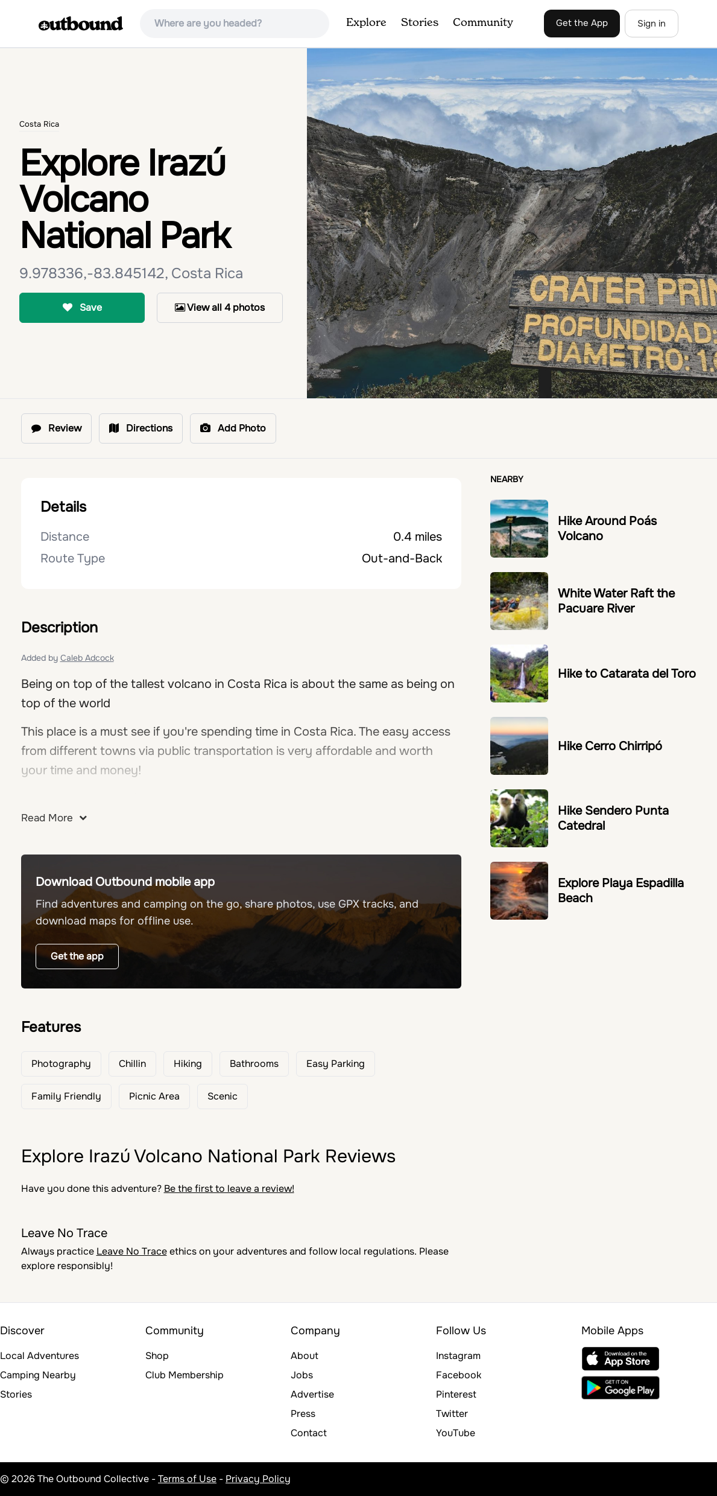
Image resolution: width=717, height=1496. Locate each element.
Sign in (651, 24)
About (304, 1355)
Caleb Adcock (87, 657)
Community (483, 23)
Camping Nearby (38, 1375)
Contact (309, 1433)
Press (303, 1413)
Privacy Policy (258, 1478)
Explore (366, 23)
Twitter (452, 1413)
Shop (157, 1355)
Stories (419, 23)
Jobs (302, 1375)
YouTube (455, 1433)
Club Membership (184, 1375)
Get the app (77, 956)
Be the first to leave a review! (229, 1188)
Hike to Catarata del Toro (627, 673)
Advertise (312, 1394)
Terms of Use (187, 1478)
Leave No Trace (131, 1251)
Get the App (582, 23)
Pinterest (456, 1394)
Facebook (458, 1375)
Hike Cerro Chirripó (610, 746)
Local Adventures (39, 1355)
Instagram (458, 1355)
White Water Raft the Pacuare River (616, 601)
